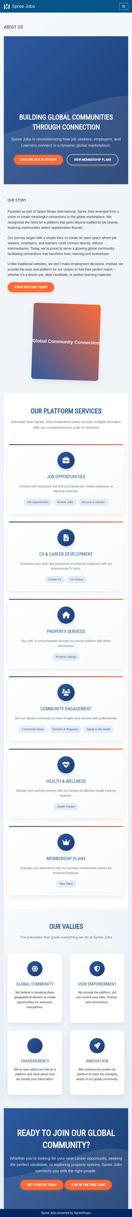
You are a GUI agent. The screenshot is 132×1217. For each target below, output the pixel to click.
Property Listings (66, 656)
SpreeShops (82, 1213)
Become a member (93, 502)
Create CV (55, 579)
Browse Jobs (65, 502)
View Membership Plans (92, 160)
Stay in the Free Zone (88, 1185)
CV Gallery (77, 579)
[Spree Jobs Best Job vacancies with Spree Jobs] (19, 6)
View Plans (66, 883)
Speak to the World (98, 729)
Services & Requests (65, 729)
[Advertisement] (66, 84)
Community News (33, 729)
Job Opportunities (38, 502)
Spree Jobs (49, 1213)
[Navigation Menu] (123, 6)
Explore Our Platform (38, 160)
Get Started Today (42, 1185)
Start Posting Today (30, 287)
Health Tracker (66, 806)
